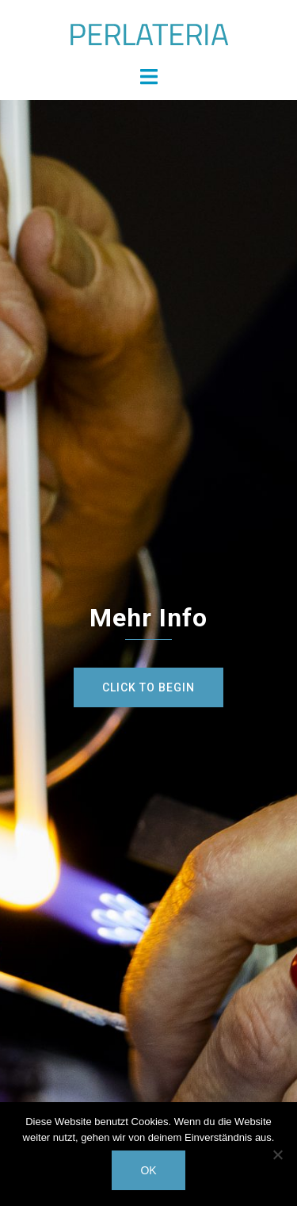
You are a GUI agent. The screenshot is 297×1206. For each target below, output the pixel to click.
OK (148, 1170)
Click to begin (148, 687)
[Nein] (277, 1154)
